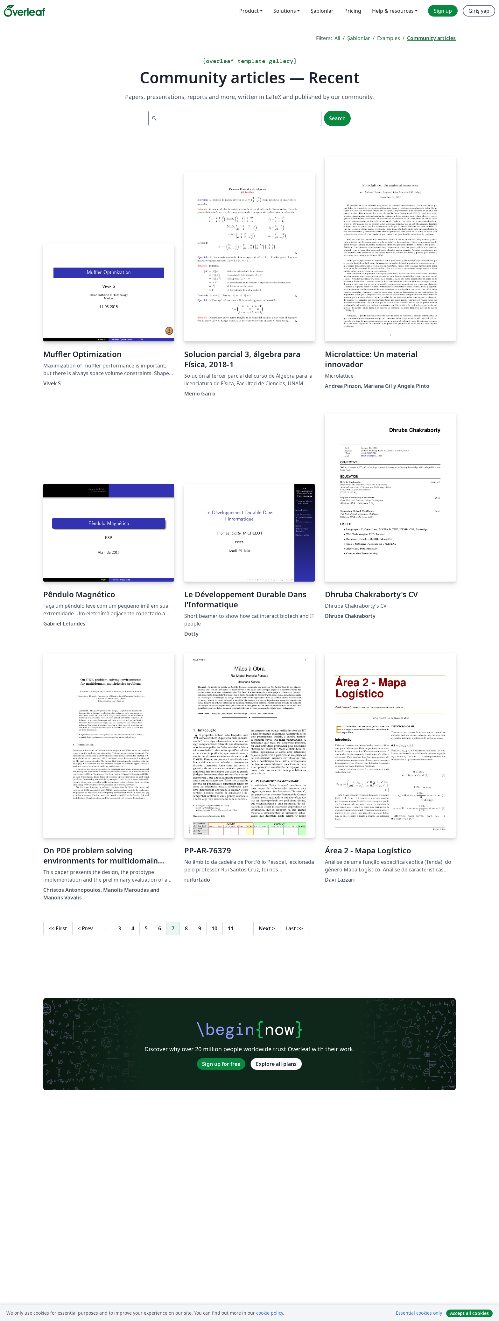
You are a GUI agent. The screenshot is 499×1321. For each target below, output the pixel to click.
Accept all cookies (469, 1313)
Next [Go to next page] (267, 928)
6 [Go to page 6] (159, 928)
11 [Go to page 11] (231, 928)
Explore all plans (276, 1063)
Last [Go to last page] (294, 928)
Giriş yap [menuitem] (478, 10)
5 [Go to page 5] (146, 928)
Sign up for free (221, 1063)
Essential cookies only (419, 1313)
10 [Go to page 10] (214, 928)
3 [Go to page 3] (119, 928)
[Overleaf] (24, 11)
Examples (388, 38)
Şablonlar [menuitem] (322, 10)
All (337, 38)
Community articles (431, 38)
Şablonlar (358, 38)
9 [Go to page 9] (199, 928)
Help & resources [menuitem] (393, 10)
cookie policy (269, 1313)
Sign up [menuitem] (443, 10)
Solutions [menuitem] (284, 10)
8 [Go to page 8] (186, 928)
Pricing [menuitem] (352, 10)
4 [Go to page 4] (132, 928)
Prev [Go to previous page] (85, 928)
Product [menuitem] (249, 10)
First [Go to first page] (58, 928)
